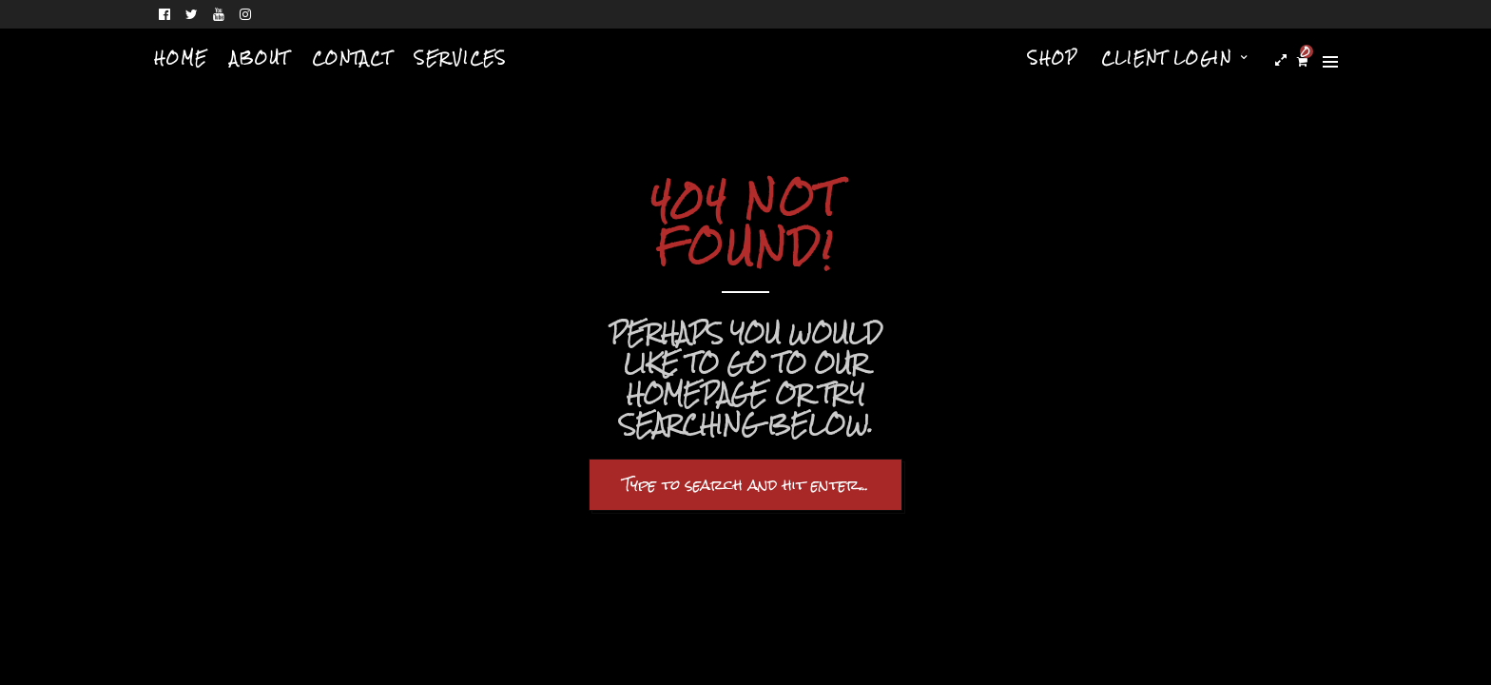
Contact (352, 58)
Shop (1053, 58)
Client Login (1166, 58)
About (259, 58)
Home (180, 58)
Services (461, 58)
